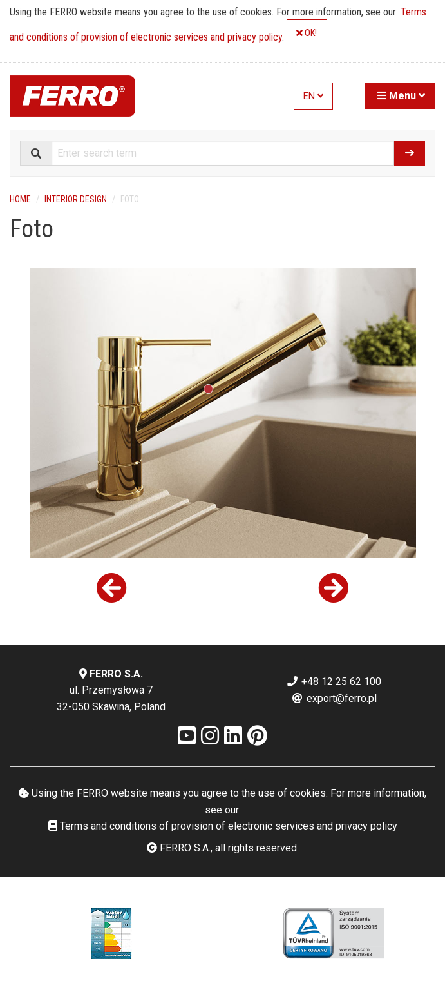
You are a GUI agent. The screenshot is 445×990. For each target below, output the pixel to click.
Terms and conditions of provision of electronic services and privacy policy (222, 826)
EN (313, 96)
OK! (306, 33)
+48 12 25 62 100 (333, 681)
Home (20, 199)
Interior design (75, 199)
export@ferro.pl (334, 698)
